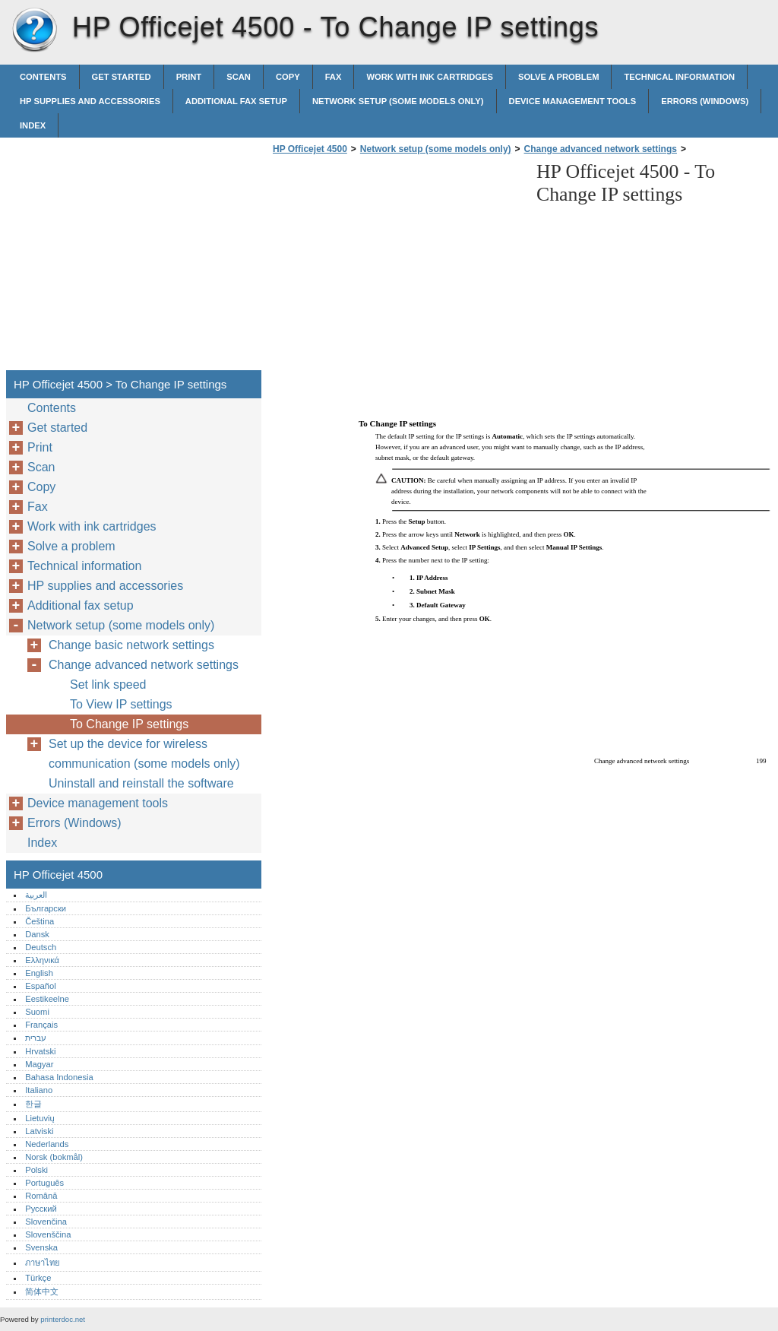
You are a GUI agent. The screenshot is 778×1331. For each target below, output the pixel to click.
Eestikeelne (47, 998)
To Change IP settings (129, 724)
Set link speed (108, 684)
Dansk (37, 934)
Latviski (39, 1131)
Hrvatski (40, 1051)
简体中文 (42, 1291)
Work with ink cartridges (429, 76)
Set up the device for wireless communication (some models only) (144, 753)
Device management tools (573, 101)
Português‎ (44, 1182)
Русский (41, 1208)
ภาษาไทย (42, 1262)
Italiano (38, 1090)
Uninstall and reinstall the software (141, 783)
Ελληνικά (42, 960)
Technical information (679, 76)
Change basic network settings (131, 645)
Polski (36, 1169)
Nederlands (46, 1144)
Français (41, 1024)
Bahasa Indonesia (59, 1077)
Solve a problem (558, 76)
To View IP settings (121, 704)
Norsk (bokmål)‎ (54, 1156)
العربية (36, 894)
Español (40, 985)
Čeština (39, 921)
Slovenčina (46, 1221)
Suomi (37, 1011)
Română (41, 1195)
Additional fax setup (236, 101)
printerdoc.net (62, 1319)
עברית (35, 1037)
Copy (288, 76)
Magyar (39, 1064)
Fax (333, 76)
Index (33, 125)
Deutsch (40, 947)
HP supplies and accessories (90, 101)
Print (189, 76)
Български (45, 908)
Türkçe (38, 1277)
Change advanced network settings (600, 149)
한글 (33, 1103)
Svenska (41, 1247)
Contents (43, 76)
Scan (238, 76)
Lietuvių (40, 1118)
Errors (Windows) (704, 101)
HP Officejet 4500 (34, 30)
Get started (121, 76)
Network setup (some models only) (398, 101)
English (39, 973)
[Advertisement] (396, 266)
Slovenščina (48, 1234)
